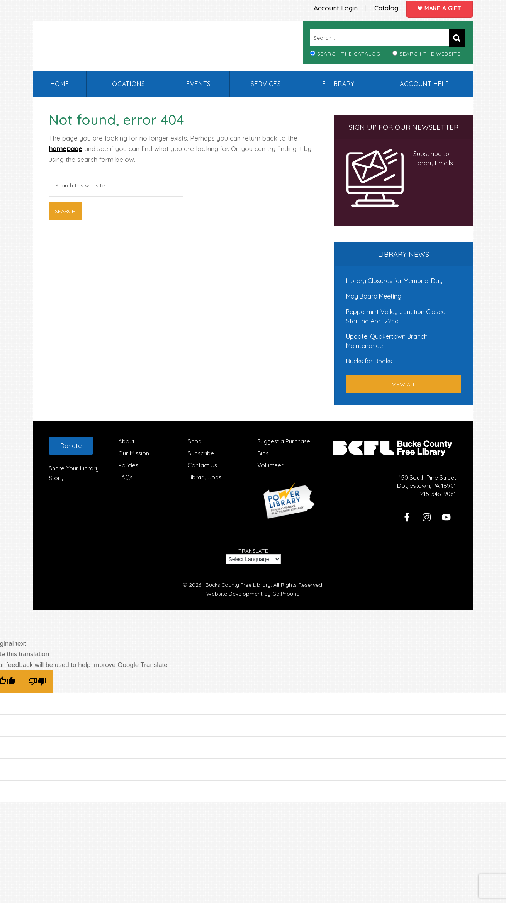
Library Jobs (205, 476)
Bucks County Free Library (131, 48)
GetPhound (286, 593)
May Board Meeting (373, 296)
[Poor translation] (37, 681)
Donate (71, 445)
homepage (65, 148)
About (126, 441)
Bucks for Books (369, 361)
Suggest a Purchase (284, 441)
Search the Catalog (348, 53)
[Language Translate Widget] (253, 559)
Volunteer (270, 464)
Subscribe (201, 453)
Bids (263, 453)
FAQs (125, 476)
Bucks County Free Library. (239, 584)
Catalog (381, 7)
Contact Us (203, 464)
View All (404, 383)
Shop (195, 441)
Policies (128, 464)
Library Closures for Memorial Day (394, 280)
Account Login (330, 7)
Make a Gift (438, 8)
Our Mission (134, 453)
